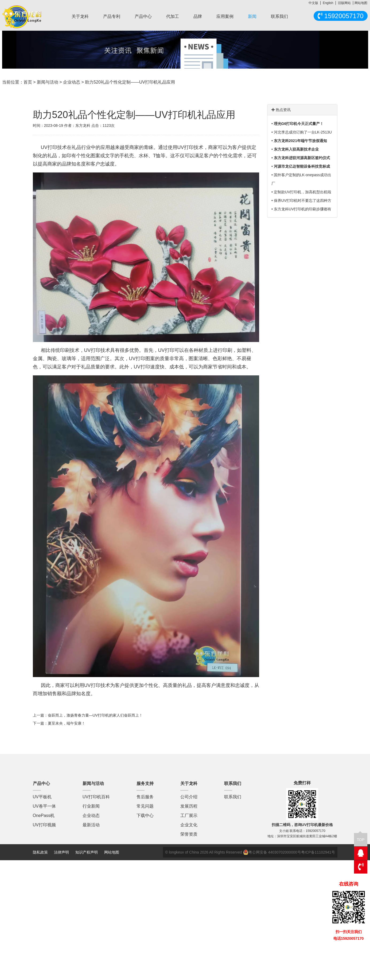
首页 (28, 82)
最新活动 (91, 825)
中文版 (313, 3)
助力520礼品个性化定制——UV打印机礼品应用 (130, 82)
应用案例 (224, 16)
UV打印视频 (44, 825)
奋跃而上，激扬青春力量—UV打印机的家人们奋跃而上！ (95, 715)
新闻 (252, 16)
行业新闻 (91, 806)
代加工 (172, 16)
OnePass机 (44, 815)
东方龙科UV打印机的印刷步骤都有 (302, 209)
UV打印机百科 (96, 797)
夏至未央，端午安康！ (66, 723)
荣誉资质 (188, 834)
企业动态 (71, 82)
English (328, 3)
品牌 (197, 16)
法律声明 (62, 852)
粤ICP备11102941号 (318, 852)
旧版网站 (344, 3)
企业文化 (188, 825)
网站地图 (361, 3)
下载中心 (145, 815)
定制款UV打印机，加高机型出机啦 (302, 192)
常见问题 (145, 806)
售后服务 (145, 797)
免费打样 (302, 783)
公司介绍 (188, 797)
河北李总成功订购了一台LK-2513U (303, 132)
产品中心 (143, 16)
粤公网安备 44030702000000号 (272, 852)
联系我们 (279, 16)
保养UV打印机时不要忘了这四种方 (302, 200)
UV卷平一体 (44, 806)
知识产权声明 (86, 852)
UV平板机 (42, 797)
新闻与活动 (47, 82)
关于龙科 (80, 16)
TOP (361, 837)
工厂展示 (188, 815)
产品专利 (111, 16)
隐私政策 (40, 852)
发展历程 (188, 806)
